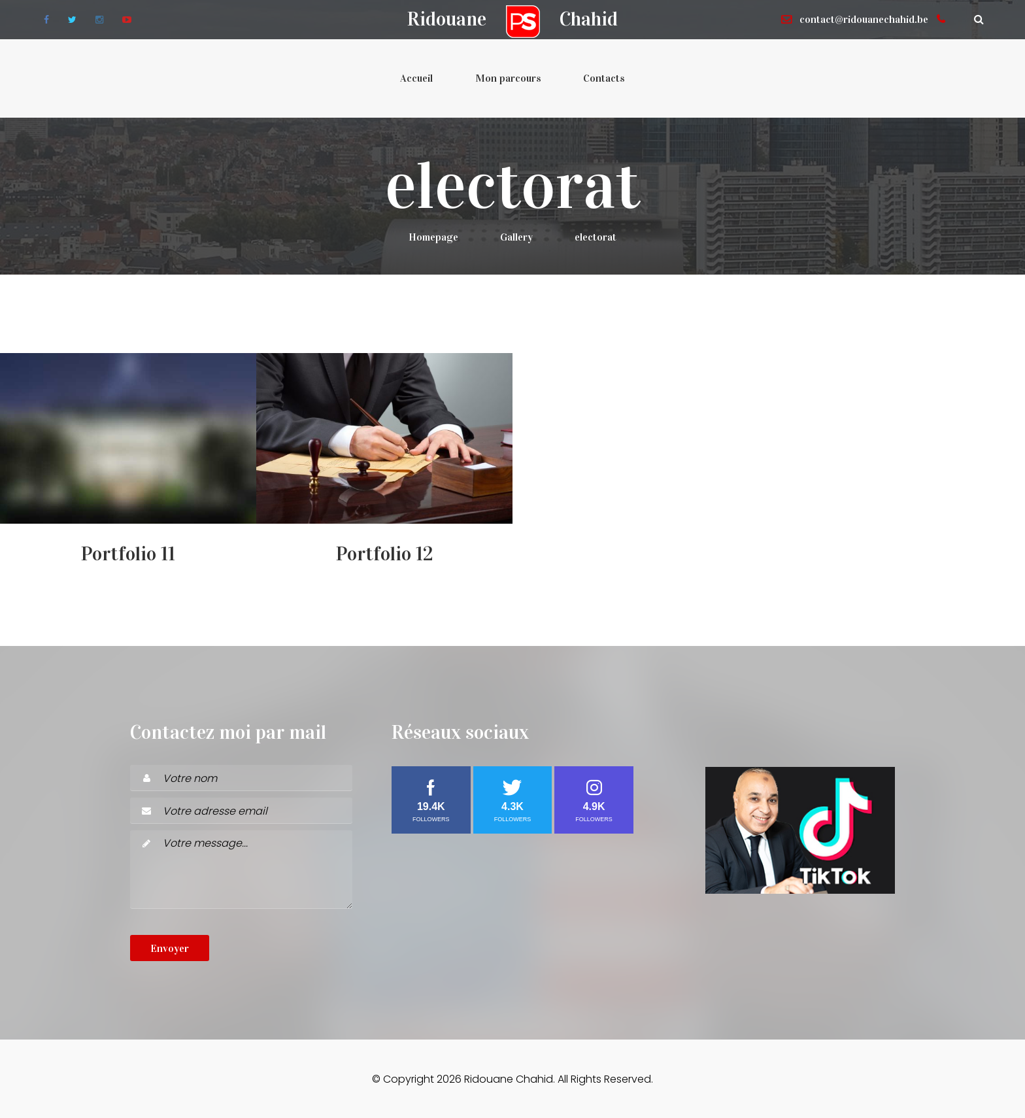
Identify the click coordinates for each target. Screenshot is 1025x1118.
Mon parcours (508, 78)
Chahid (589, 19)
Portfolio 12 (384, 554)
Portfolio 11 (128, 554)
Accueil (416, 78)
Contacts (604, 78)
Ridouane (446, 19)
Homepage (433, 237)
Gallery (516, 237)
